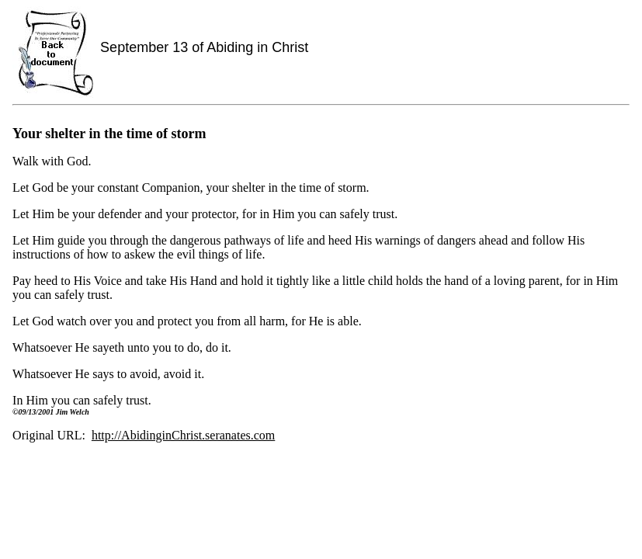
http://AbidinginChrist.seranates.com (183, 435)
